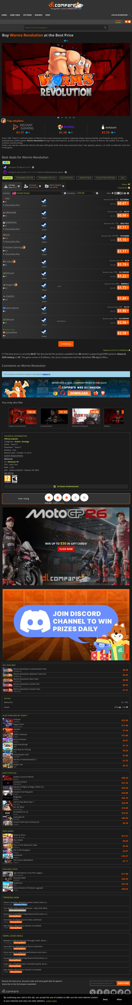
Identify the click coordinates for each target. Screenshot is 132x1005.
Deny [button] (105, 999)
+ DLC (122, 177)
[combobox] (37, 193)
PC (6, 162)
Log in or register (119, 15)
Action (18, 441)
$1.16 (123, 239)
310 (5, 238)
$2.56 (123, 322)
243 (5, 299)
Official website (11, 439)
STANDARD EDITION (24, 177)
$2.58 (123, 333)
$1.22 (123, 276)
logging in (46, 374)
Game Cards (15, 15)
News (48, 15)
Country (6, 193)
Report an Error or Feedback (116, 350)
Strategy (25, 441)
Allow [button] (119, 999)
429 (5, 251)
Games (4, 15)
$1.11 (123, 227)
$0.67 (123, 203)
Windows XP (13, 462)
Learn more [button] (51, 1001)
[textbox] (21, 193)
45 (5, 202)
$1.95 (123, 311)
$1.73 (123, 287)
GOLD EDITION (66, 177)
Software (27, 15)
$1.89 (123, 298)
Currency (71, 193)
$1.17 (123, 251)
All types (7, 177)
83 (5, 216)
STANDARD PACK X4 (46, 177)
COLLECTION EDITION (105, 177)
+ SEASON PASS (84, 177)
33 (5, 226)
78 (5, 276)
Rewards (38, 15)
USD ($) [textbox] (80, 193)
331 (5, 288)
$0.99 (123, 215)
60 (5, 265)
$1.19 (123, 264)
